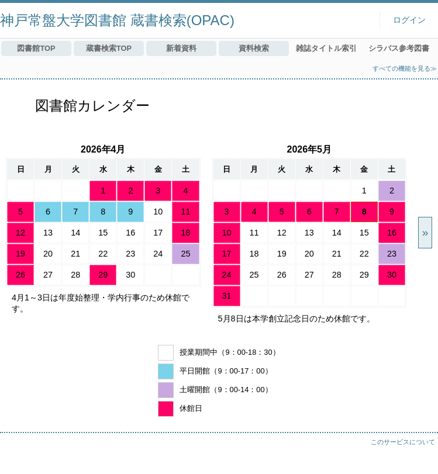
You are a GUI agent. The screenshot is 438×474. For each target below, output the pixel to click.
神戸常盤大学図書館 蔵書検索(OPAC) (117, 20)
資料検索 (254, 48)
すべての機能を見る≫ (405, 68)
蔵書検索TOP (109, 48)
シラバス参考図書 (398, 48)
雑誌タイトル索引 (326, 48)
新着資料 (181, 48)
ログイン (409, 20)
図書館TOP (36, 48)
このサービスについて (403, 441)
